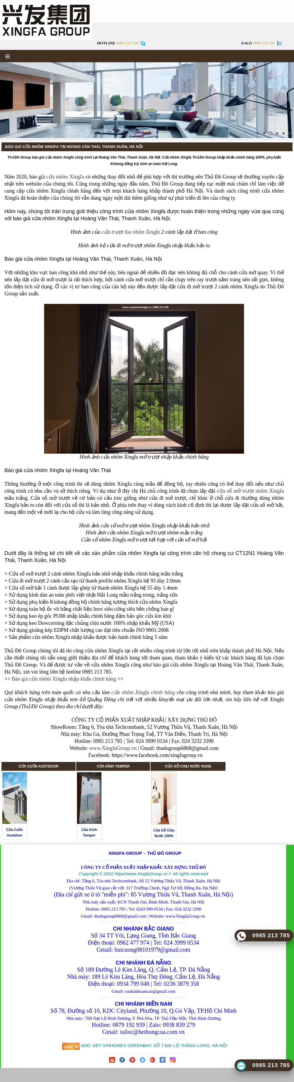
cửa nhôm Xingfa (65, 177)
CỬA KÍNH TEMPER (113, 766)
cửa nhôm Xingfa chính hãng (143, 692)
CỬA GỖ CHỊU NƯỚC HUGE (188, 766)
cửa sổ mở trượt (235, 491)
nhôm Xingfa (269, 491)
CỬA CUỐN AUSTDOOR (39, 766)
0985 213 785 (264, 43)
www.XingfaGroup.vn (113, 748)
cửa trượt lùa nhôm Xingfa (131, 232)
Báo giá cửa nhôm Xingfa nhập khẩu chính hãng (64, 679)
